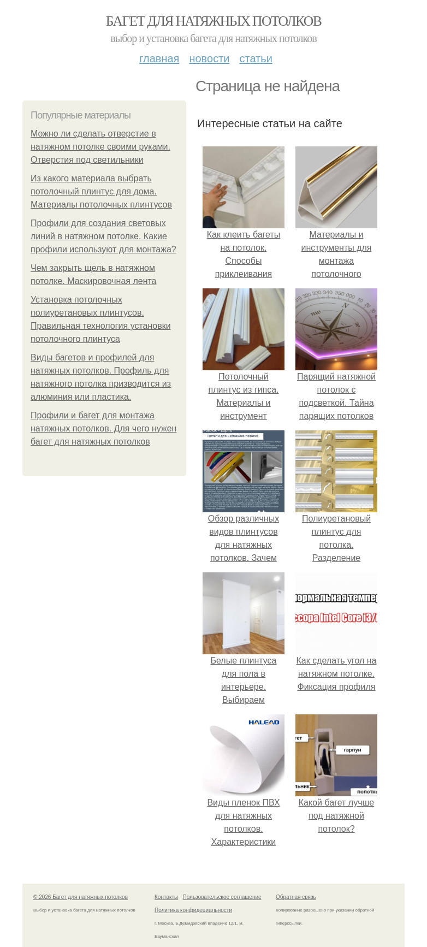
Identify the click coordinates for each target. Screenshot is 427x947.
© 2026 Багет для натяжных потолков (80, 897)
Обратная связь (296, 897)
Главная (159, 58)
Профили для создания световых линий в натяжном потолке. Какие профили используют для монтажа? (103, 236)
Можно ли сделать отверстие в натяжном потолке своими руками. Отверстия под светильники (100, 146)
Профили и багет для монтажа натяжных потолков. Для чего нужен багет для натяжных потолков (103, 428)
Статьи (255, 58)
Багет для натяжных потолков (213, 21)
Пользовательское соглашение (222, 897)
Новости (209, 58)
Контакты (166, 897)
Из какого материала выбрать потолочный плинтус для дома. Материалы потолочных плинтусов (101, 191)
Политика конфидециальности (193, 910)
